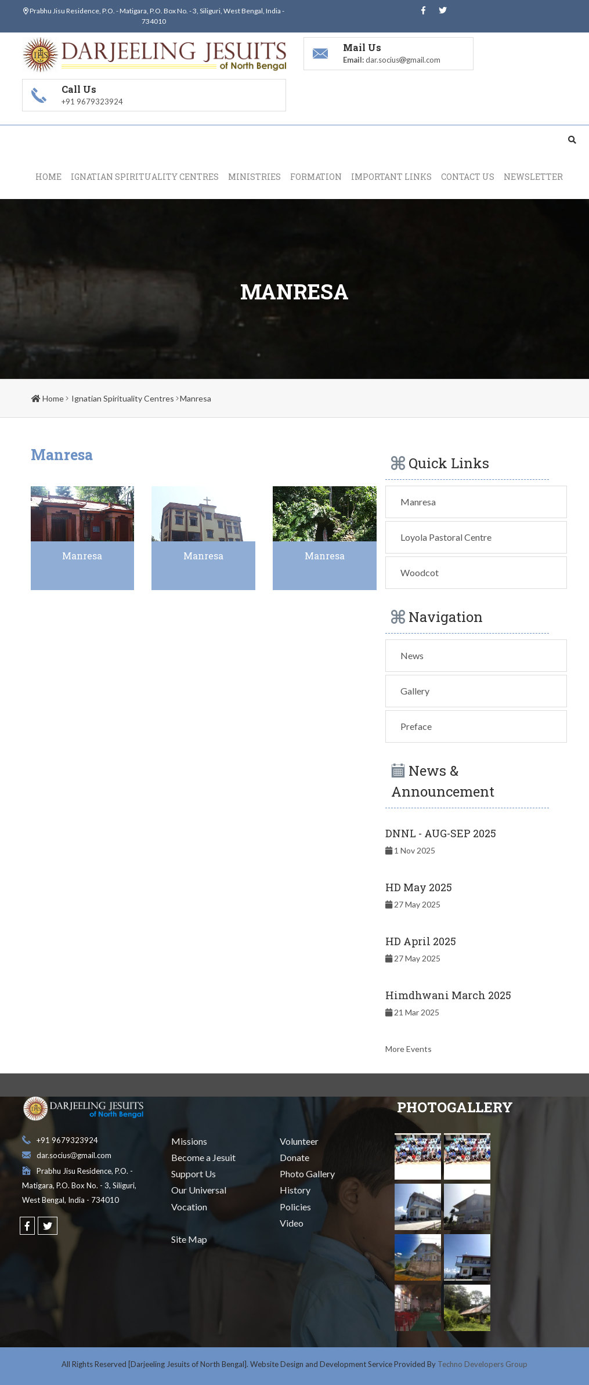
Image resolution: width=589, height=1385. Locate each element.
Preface (416, 726)
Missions (189, 1141)
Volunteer (299, 1141)
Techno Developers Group (482, 1364)
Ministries (254, 176)
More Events (408, 1049)
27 (412, 904)
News (412, 655)
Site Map (189, 1239)
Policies (295, 1206)
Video (291, 1222)
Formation (316, 176)
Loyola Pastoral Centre (446, 537)
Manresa (195, 398)
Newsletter (533, 176)
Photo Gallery (307, 1174)
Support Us (193, 1174)
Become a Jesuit (203, 1157)
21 (412, 1012)
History (295, 1190)
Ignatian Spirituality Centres (145, 176)
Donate (294, 1157)
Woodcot (419, 572)
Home (48, 176)
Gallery (414, 690)
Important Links (391, 176)
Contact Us (467, 176)
